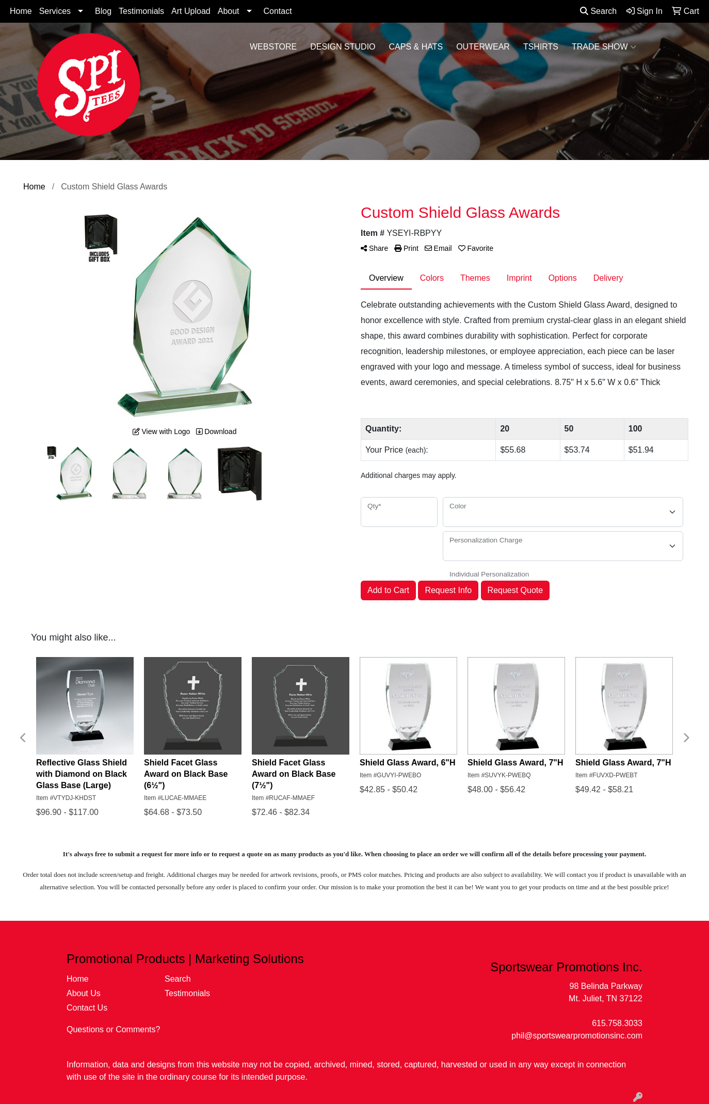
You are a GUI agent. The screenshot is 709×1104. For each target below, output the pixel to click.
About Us (84, 993)
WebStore (273, 46)
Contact (278, 11)
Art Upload (191, 11)
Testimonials (141, 11)
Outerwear (483, 46)
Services (55, 11)
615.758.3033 (617, 1023)
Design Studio (342, 46)
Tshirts (540, 46)
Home (21, 11)
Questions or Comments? (113, 1029)
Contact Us (87, 1007)
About (228, 11)
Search (598, 11)
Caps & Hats (416, 46)
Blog (103, 11)
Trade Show (604, 47)
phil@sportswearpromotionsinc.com (576, 1035)
